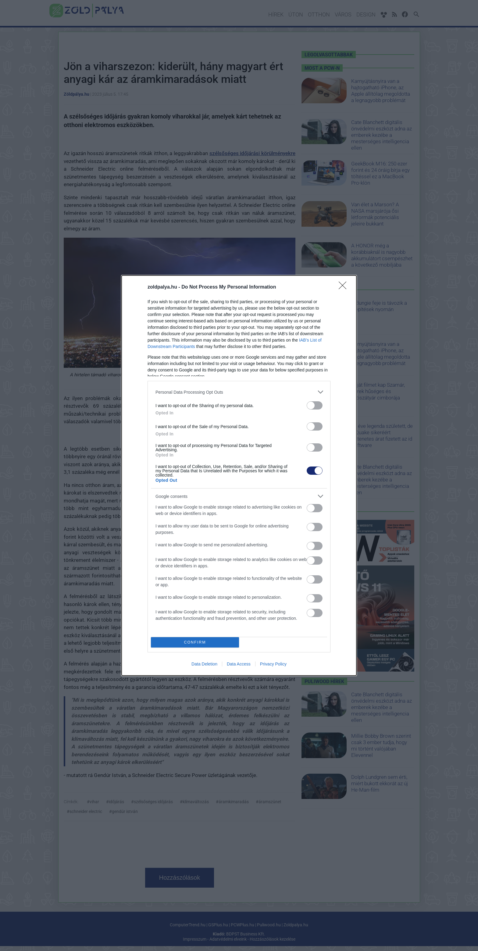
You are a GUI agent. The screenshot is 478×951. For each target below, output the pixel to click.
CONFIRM (195, 642)
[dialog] (239, 475)
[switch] (315, 405)
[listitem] (239, 392)
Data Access (239, 664)
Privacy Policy (273, 664)
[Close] (344, 287)
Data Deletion (204, 664)
